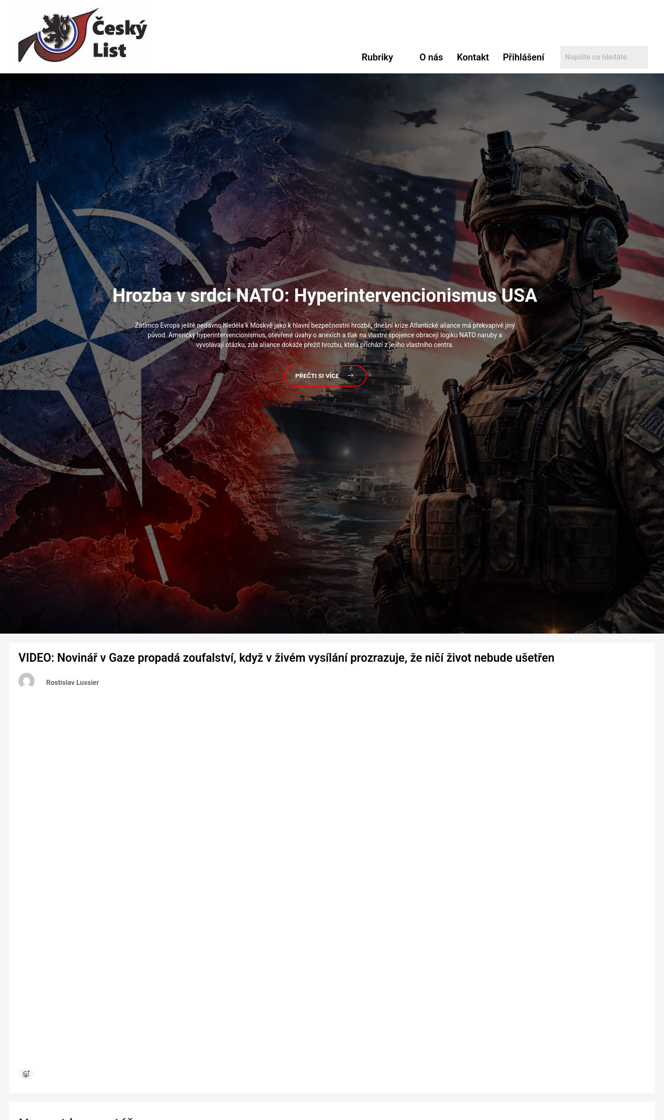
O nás (431, 57)
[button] (384, 57)
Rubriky (377, 57)
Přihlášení (523, 57)
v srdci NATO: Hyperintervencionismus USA (325, 295)
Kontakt (473, 57)
